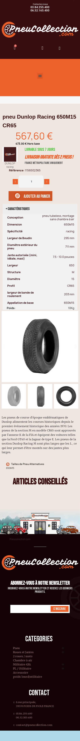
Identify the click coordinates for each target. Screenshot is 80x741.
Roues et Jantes (23, 652)
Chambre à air (22, 660)
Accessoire (20, 672)
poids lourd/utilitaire (27, 676)
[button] (4, 346)
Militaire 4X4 (22, 664)
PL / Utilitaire (22, 668)
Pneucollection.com (19, 539)
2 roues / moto (22, 656)
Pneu (16, 648)
